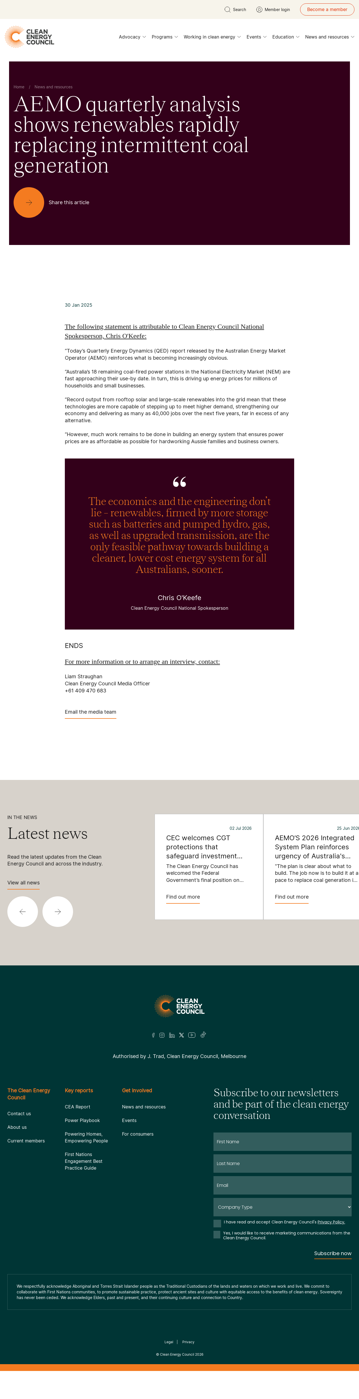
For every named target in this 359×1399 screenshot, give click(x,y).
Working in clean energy (212, 38)
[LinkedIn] (172, 1035)
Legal (168, 1342)
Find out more (183, 899)
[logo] (29, 37)
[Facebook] (153, 1035)
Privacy (188, 1342)
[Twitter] (181, 1035)
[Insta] (161, 1035)
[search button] (235, 10)
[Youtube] (191, 1035)
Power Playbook (82, 1120)
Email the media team (90, 714)
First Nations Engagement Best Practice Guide (83, 1161)
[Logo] (179, 1006)
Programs (165, 38)
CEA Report (77, 1107)
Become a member (327, 9)
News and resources (329, 38)
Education (286, 38)
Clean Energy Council (177, 1354)
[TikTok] (203, 1035)
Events (257, 38)
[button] (22, 911)
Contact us (19, 1113)
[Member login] (273, 10)
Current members (26, 1141)
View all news (23, 885)
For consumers (137, 1134)
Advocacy (132, 38)
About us (17, 1127)
